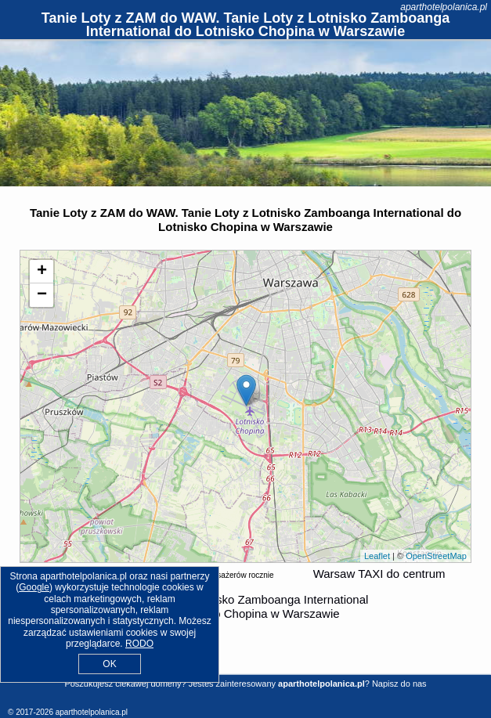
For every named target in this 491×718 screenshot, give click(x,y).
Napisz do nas (399, 683)
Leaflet (377, 556)
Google (34, 587)
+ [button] (42, 271)
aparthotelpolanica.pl (443, 7)
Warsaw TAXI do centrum (379, 573)
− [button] (42, 295)
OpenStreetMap (436, 556)
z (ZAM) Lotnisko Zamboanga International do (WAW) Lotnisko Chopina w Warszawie (245, 606)
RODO (139, 643)
